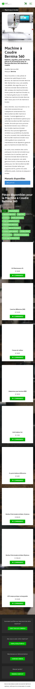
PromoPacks (14, 211)
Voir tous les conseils (17, 628)
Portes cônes (25, 231)
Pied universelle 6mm (10, 221)
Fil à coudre (7, 235)
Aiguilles (21, 214)
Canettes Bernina (9, 214)
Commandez (17, 275)
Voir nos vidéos (17, 659)
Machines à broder (10, 10)
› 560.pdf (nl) (10, 183)
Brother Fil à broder (21, 235)
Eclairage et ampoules (10, 238)
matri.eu (7, 686)
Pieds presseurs (17, 218)
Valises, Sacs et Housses (11, 228)
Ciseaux (6, 218)
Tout (4, 211)
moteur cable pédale (10, 231)
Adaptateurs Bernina (10, 224)
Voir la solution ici (17, 643)
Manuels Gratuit (17, 674)
